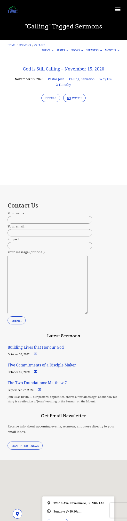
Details (50, 98)
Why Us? (105, 79)
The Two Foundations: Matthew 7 (38, 382)
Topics (48, 50)
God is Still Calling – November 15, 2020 (63, 69)
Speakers (94, 50)
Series (63, 50)
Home (11, 45)
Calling (39, 45)
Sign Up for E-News (25, 446)
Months (112, 50)
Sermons (25, 45)
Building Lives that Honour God (36, 347)
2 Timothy (63, 84)
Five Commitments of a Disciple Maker (42, 365)
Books (77, 50)
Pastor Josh (56, 79)
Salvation (88, 79)
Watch (74, 98)
